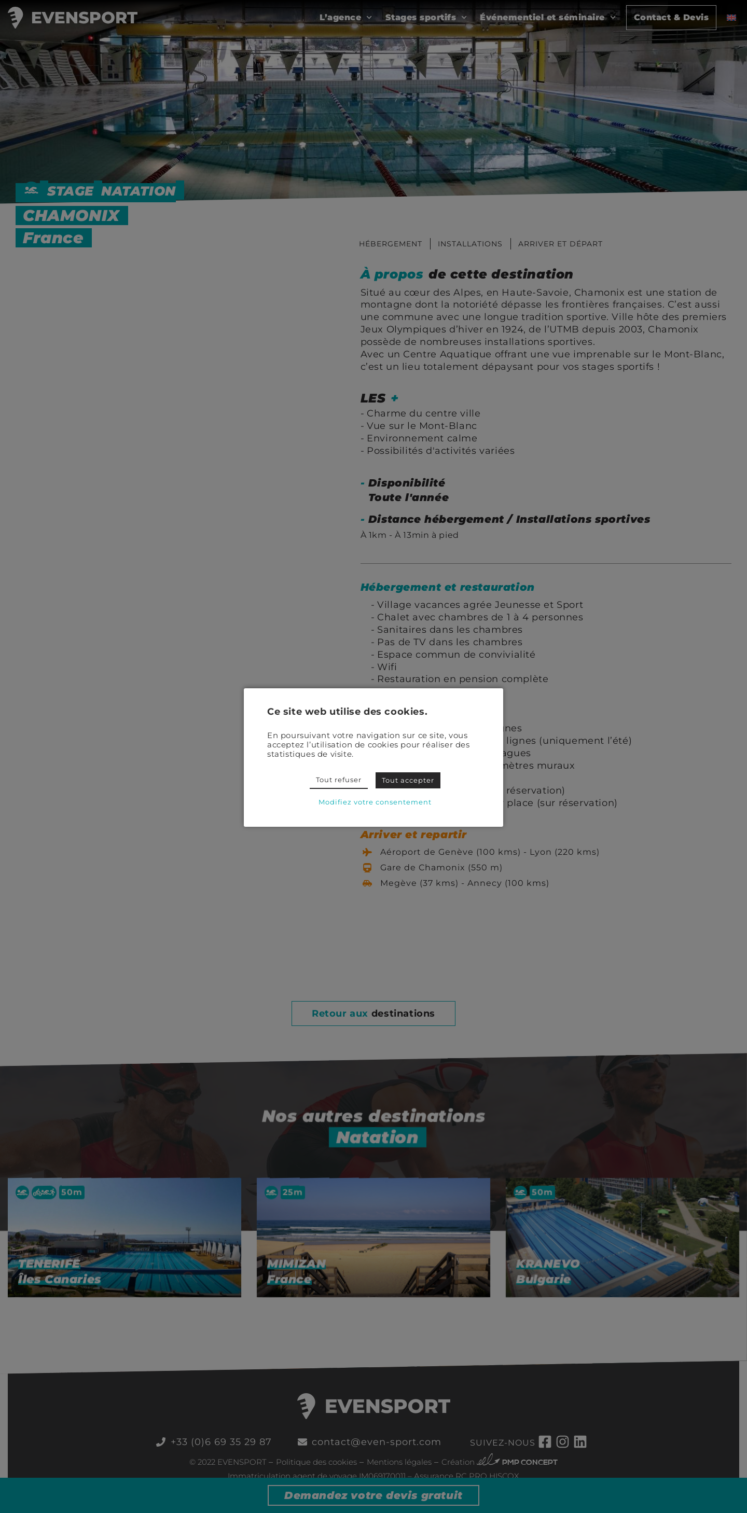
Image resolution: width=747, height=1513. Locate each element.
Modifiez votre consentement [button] (375, 802)
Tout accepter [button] (408, 780)
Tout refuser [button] (339, 779)
